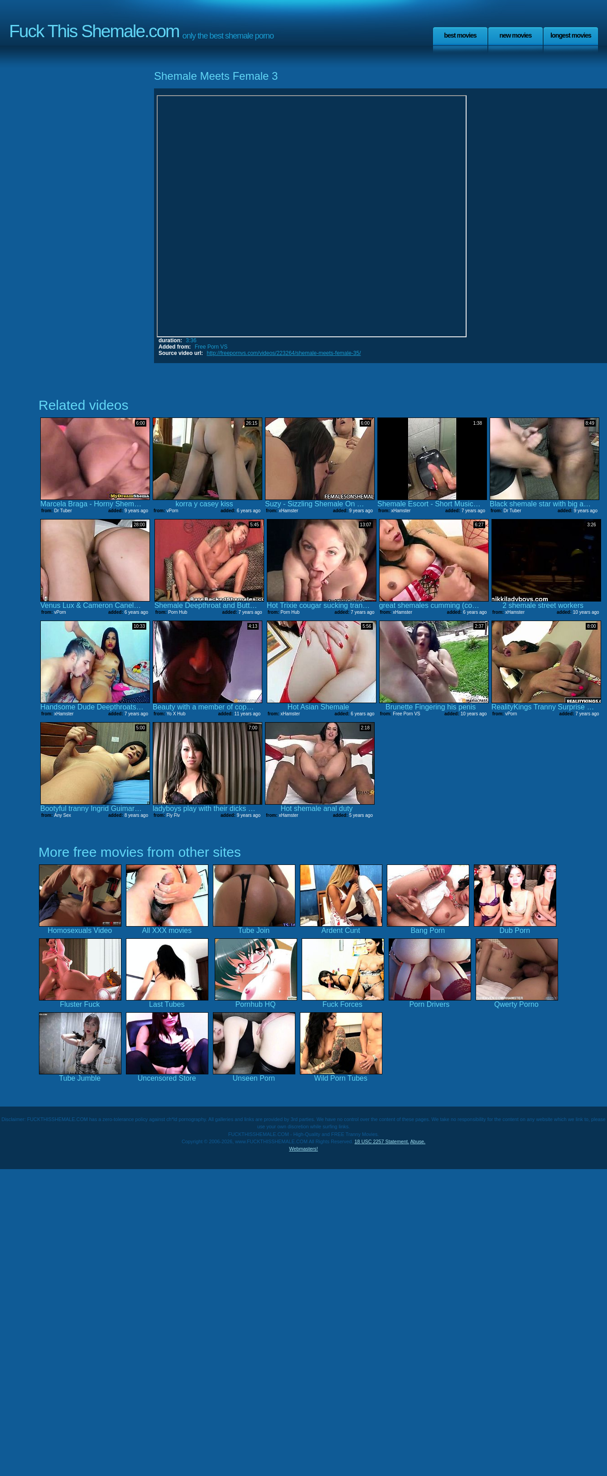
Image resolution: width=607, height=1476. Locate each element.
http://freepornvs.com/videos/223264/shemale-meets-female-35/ (284, 353)
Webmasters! (303, 1148)
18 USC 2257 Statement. (382, 1141)
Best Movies (460, 35)
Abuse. (417, 1141)
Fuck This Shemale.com (94, 31)
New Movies (515, 35)
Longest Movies (570, 35)
